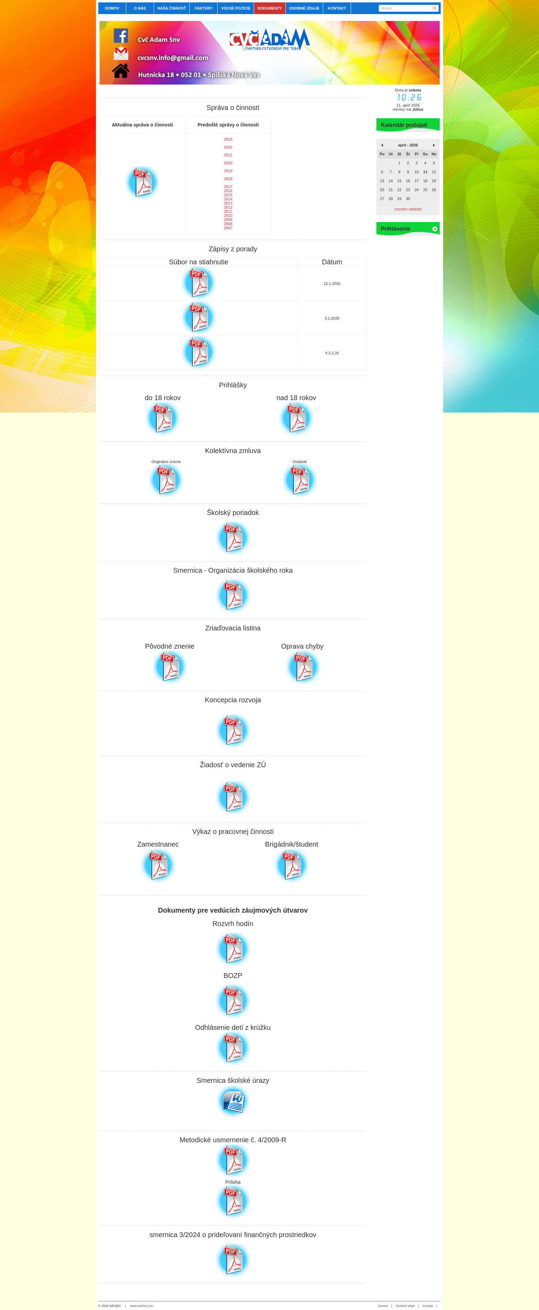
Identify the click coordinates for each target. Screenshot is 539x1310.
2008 (228, 224)
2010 (228, 215)
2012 (228, 207)
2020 (228, 163)
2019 (228, 171)
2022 (228, 147)
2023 (228, 139)
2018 (228, 179)
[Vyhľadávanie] (409, 8)
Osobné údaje (405, 1306)
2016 (228, 191)
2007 (228, 228)
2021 (228, 155)
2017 (228, 187)
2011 (228, 211)
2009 (228, 220)
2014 (228, 199)
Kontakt (427, 1306)
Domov (383, 1306)
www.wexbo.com (141, 1306)
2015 (228, 195)
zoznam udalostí (408, 209)
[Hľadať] (434, 8)
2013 (228, 203)
